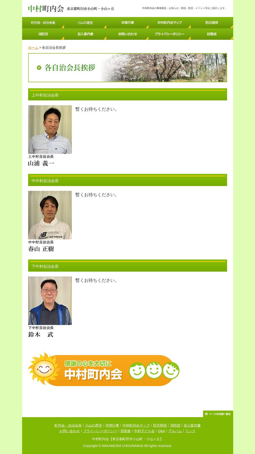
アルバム (175, 431)
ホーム (33, 47)
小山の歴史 (93, 425)
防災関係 (160, 425)
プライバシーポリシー (100, 431)
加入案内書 (192, 425)
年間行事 (112, 425)
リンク (190, 431)
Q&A (161, 431)
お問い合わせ (69, 431)
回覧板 (126, 431)
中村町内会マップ (136, 425)
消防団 (175, 425)
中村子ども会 (144, 431)
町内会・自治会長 (68, 425)
